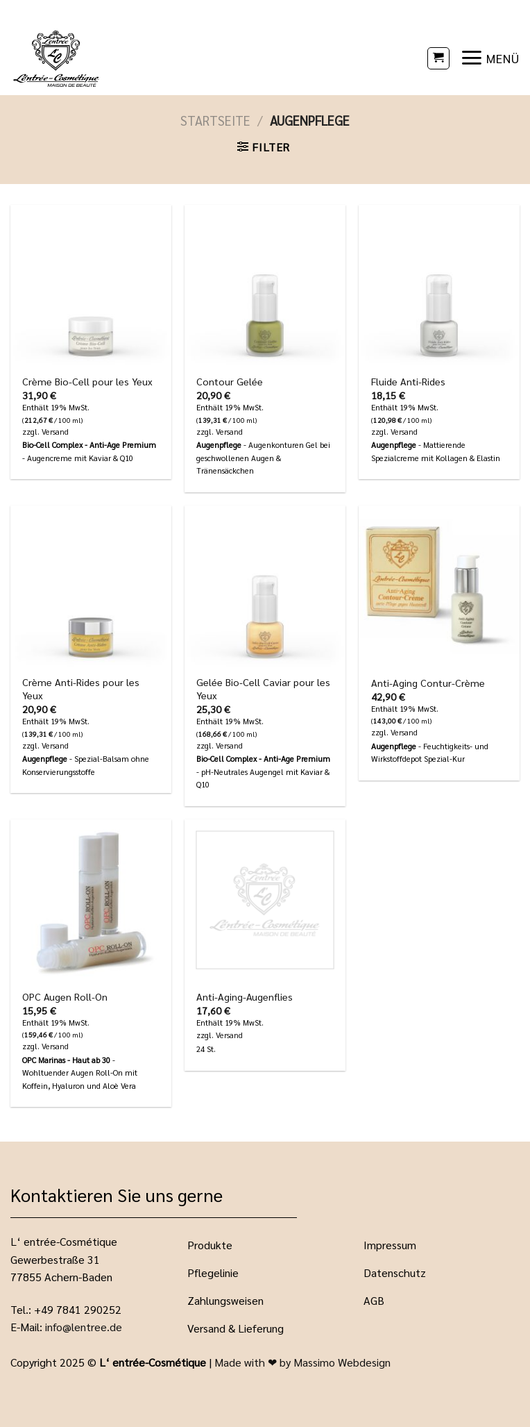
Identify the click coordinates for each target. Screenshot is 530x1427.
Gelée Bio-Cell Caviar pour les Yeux (263, 688)
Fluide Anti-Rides (408, 381)
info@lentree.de (83, 1326)
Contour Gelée (229, 381)
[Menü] (490, 57)
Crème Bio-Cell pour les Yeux (87, 381)
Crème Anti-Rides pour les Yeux (80, 688)
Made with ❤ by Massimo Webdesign (302, 1362)
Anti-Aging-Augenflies (244, 996)
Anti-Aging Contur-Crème (428, 682)
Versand (55, 432)
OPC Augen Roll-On (65, 996)
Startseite (215, 120)
